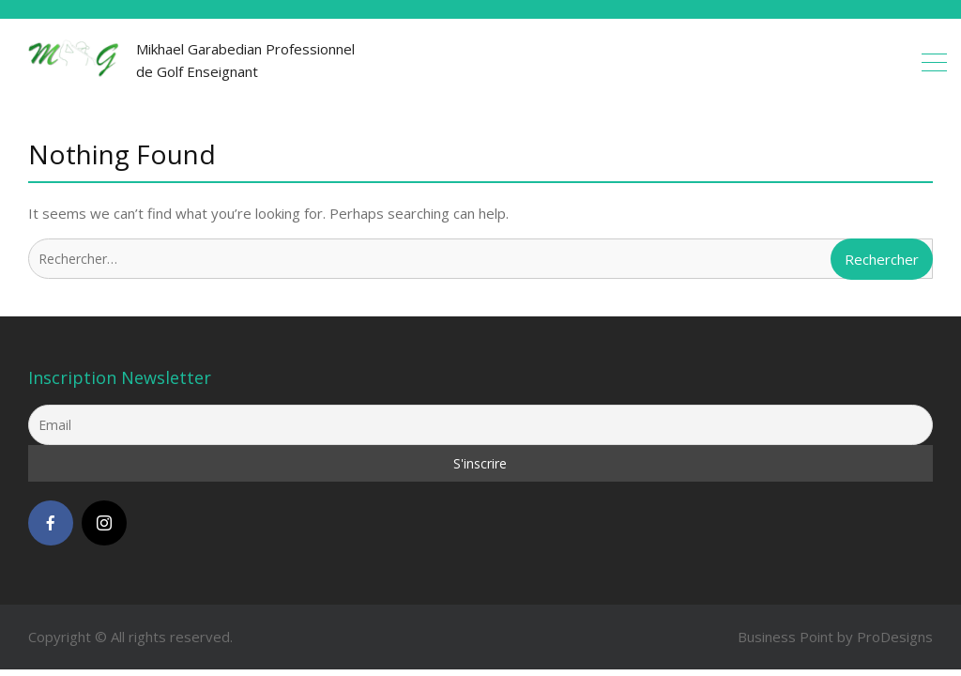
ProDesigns (895, 636)
